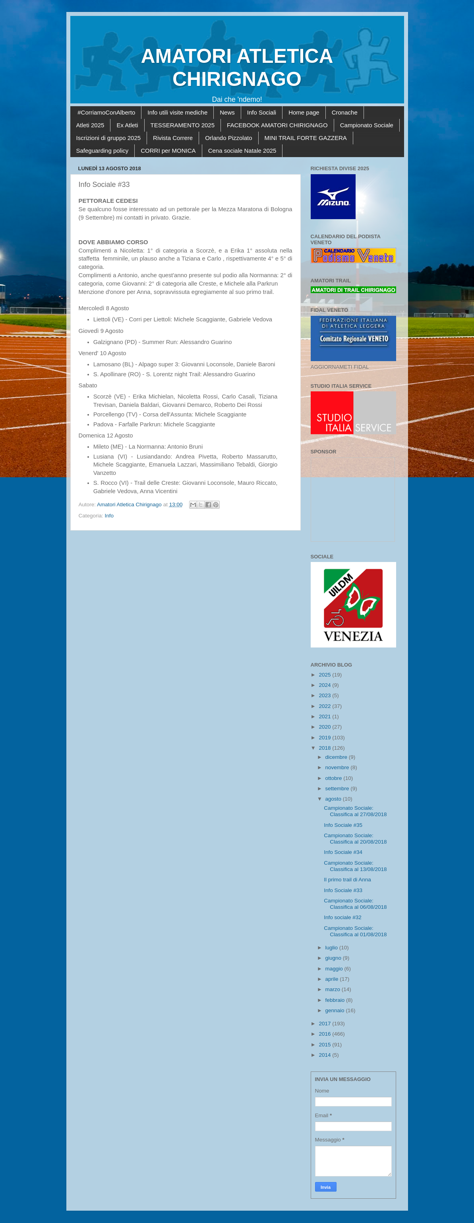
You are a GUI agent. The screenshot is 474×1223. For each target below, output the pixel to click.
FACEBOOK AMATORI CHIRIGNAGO (277, 125)
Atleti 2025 (90, 125)
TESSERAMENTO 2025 (183, 125)
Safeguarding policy (102, 150)
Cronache (345, 112)
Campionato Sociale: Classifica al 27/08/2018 (355, 811)
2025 (325, 675)
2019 (325, 738)
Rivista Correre (173, 137)
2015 (325, 1045)
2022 (325, 706)
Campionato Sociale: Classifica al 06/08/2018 (355, 904)
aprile (332, 979)
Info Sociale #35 (343, 825)
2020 (325, 727)
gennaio (335, 1010)
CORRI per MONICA (168, 150)
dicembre (337, 757)
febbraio (335, 1000)
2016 (325, 1034)
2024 (325, 685)
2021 (325, 716)
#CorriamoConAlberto (106, 112)
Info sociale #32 (343, 917)
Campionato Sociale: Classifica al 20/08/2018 (355, 838)
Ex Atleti (127, 125)
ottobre (334, 778)
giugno (334, 958)
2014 (325, 1055)
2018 (325, 748)
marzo (333, 989)
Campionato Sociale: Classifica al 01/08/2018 (355, 931)
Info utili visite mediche (177, 112)
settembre (338, 788)
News (227, 112)
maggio (334, 969)
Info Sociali (261, 112)
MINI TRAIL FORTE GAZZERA (306, 137)
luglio (332, 948)
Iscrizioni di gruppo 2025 (108, 137)
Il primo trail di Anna (347, 880)
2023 (325, 695)
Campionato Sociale (366, 125)
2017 (325, 1024)
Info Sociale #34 (343, 852)
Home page (303, 112)
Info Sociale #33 (343, 890)
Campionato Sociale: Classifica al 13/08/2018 (355, 866)
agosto (334, 799)
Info (109, 516)
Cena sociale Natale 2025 (242, 150)
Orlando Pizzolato (228, 137)
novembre (338, 767)
